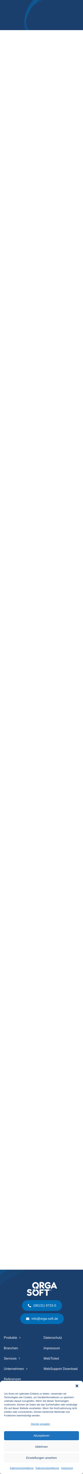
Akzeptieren (41, 1435)
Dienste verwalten (40, 1424)
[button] (77, 1386)
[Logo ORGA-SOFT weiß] (42, 1284)
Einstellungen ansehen (41, 1457)
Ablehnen (41, 1446)
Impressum (67, 1468)
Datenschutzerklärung (22, 1468)
